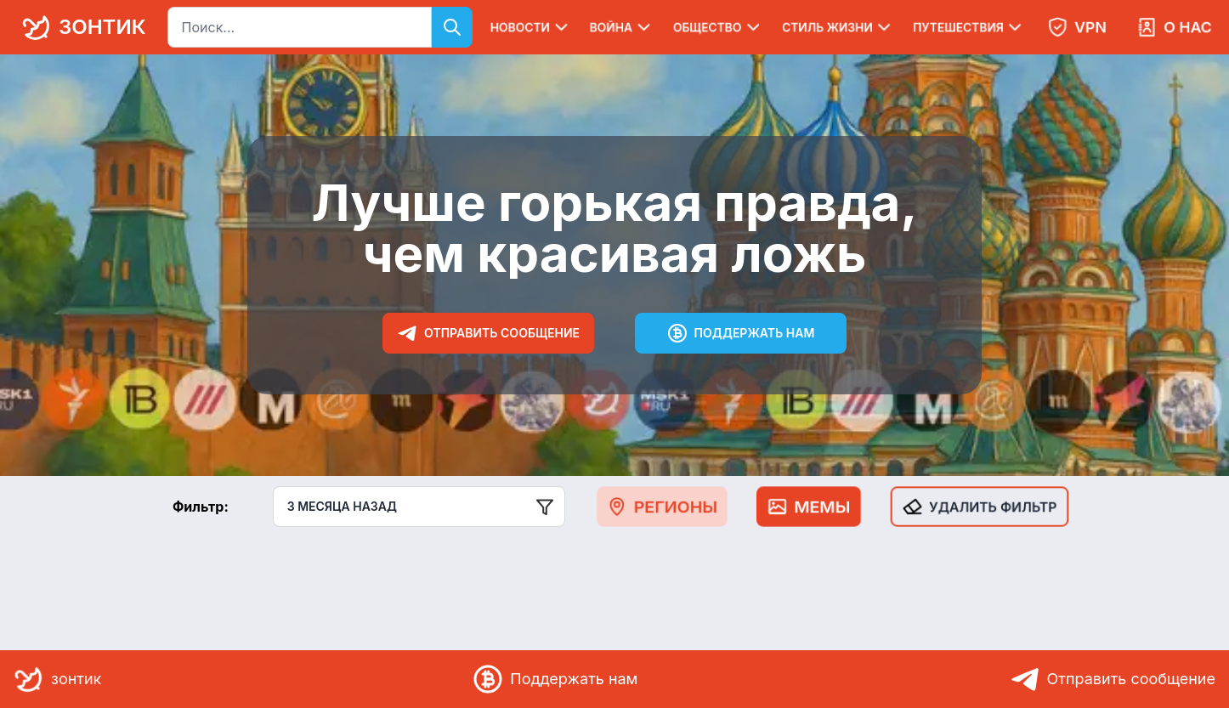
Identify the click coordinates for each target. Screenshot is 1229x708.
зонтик (80, 27)
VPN (1077, 27)
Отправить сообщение (488, 333)
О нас (1174, 27)
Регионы (662, 506)
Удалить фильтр (979, 506)
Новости (531, 27)
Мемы (809, 506)
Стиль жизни (838, 27)
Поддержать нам (741, 333)
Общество (718, 27)
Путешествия (969, 27)
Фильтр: (201, 506)
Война (621, 27)
